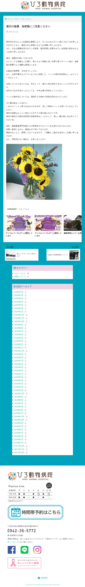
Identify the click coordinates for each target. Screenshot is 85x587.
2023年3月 (20, 341)
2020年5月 (20, 380)
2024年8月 (20, 302)
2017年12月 (21, 446)
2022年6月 (20, 364)
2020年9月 (20, 371)
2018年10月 (21, 420)
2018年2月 (20, 439)
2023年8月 (20, 328)
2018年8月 (20, 423)
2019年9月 (20, 397)
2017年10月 (21, 452)
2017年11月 (21, 449)
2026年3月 (20, 292)
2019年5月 (20, 403)
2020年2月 (20, 387)
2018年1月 (20, 443)
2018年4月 (20, 433)
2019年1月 (20, 413)
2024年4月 (20, 308)
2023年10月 (21, 321)
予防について (21, 277)
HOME (42, 577)
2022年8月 (20, 357)
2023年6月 (20, 334)
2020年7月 (20, 374)
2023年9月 (20, 325)
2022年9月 (20, 354)
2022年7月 (20, 361)
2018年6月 (20, 430)
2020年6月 (20, 377)
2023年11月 (21, 318)
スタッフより (24, 209)
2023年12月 (21, 315)
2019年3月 (20, 410)
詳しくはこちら (14, 542)
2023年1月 (20, 348)
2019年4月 (20, 407)
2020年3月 (20, 384)
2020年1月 (20, 390)
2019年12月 (21, 394)
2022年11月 (21, 351)
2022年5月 (20, 367)
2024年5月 (20, 305)
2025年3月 (20, 295)
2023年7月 (20, 331)
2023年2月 (20, 344)
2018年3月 (20, 436)
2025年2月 (20, 298)
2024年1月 (20, 312)
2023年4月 (20, 338)
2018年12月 (21, 416)
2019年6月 (20, 400)
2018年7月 (20, 426)
